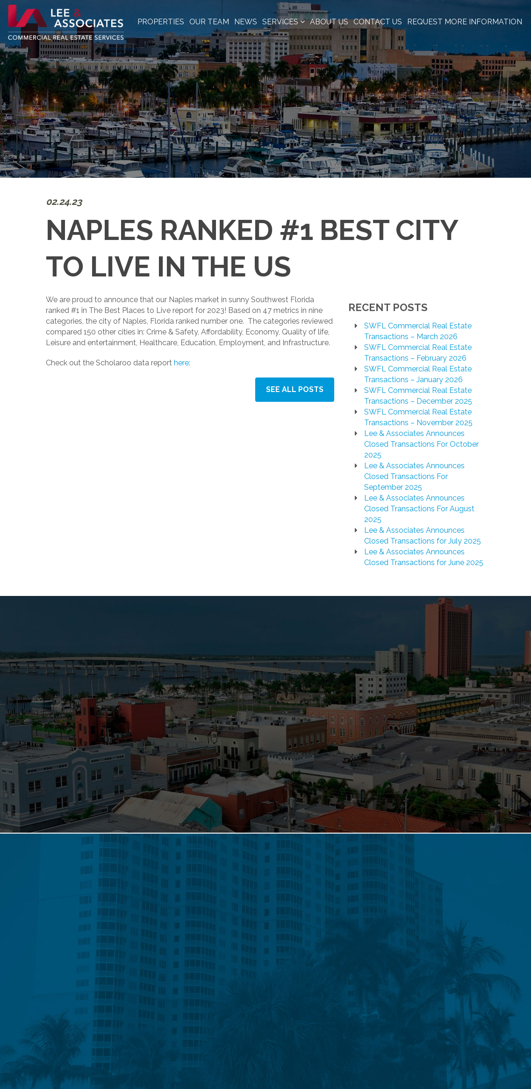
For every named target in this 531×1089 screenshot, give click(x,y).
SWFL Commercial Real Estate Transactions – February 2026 (418, 353)
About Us (329, 21)
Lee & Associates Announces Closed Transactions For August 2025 (419, 509)
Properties (160, 21)
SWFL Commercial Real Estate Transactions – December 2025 (418, 396)
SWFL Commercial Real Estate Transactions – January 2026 (418, 374)
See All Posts (294, 389)
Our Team (209, 21)
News (245, 21)
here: (182, 362)
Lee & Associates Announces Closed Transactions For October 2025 (421, 444)
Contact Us (377, 21)
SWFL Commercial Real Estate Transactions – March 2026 (418, 331)
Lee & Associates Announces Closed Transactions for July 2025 (422, 535)
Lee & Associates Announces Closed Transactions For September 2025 (414, 476)
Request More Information (464, 21)
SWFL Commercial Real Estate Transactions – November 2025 (418, 417)
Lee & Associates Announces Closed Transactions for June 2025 (423, 557)
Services (283, 21)
